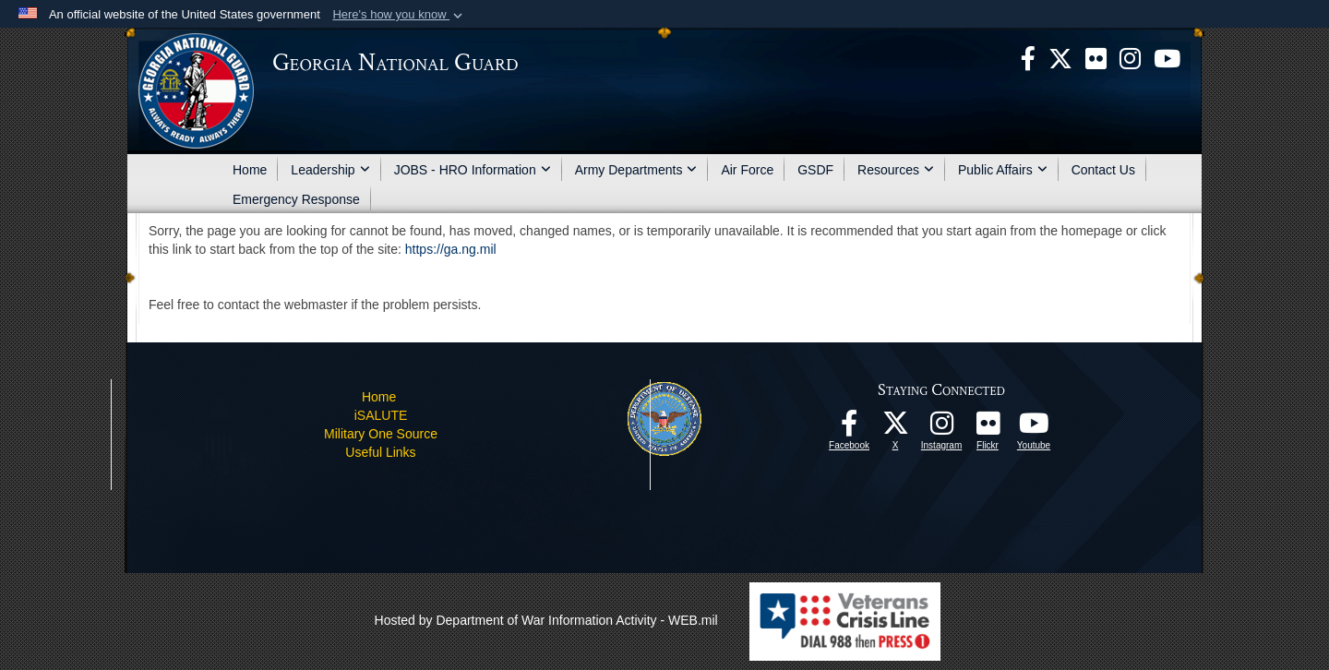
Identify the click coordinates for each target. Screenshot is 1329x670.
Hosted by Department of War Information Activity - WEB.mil (546, 620)
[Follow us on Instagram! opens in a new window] (941, 428)
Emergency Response (296, 199)
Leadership (330, 169)
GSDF (815, 169)
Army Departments (636, 169)
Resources (895, 169)
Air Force (747, 169)
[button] (399, 15)
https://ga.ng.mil (451, 249)
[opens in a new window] (1096, 57)
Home (250, 169)
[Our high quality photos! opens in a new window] (987, 428)
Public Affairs (1003, 169)
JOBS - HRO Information (472, 169)
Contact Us (1103, 169)
